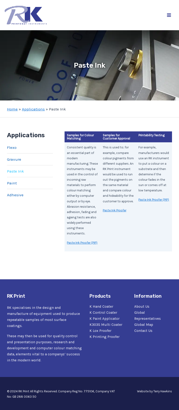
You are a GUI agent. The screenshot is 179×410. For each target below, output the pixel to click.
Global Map (143, 325)
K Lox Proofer (100, 331)
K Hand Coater (101, 306)
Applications (33, 109)
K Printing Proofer (105, 337)
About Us (141, 306)
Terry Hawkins (162, 391)
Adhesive (15, 195)
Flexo (12, 147)
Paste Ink (15, 171)
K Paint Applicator (105, 319)
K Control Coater (103, 312)
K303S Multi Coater (106, 325)
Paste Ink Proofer (114, 210)
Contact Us (143, 331)
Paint (12, 183)
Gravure (14, 159)
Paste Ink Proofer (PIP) (82, 242)
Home (12, 109)
